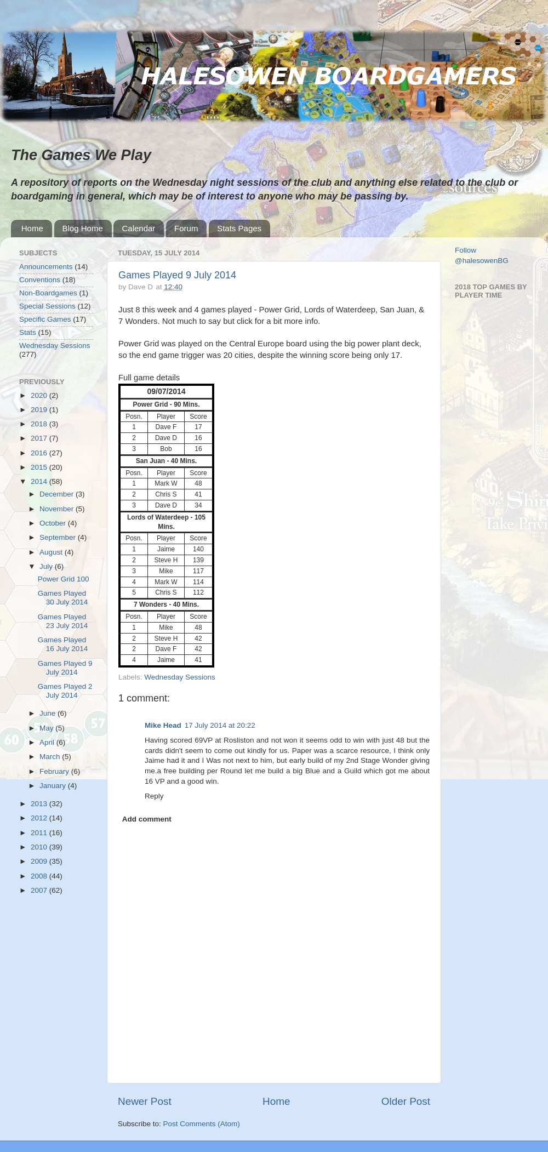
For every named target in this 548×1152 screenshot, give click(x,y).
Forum (186, 228)
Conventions (39, 280)
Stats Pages (239, 228)
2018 (40, 424)
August (52, 552)
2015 (40, 467)
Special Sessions (47, 306)
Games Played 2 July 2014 (65, 690)
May (47, 728)
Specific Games (45, 319)
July (47, 566)
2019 (40, 410)
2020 (40, 395)
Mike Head (163, 725)
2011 (40, 833)
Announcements (46, 267)
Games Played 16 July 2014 (63, 644)
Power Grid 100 (63, 579)
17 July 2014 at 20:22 (220, 725)
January (53, 786)
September (58, 537)
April (47, 742)
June (48, 713)
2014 (40, 481)
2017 (40, 438)
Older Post (405, 1101)
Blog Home (82, 228)
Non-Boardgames (48, 293)
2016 (40, 453)
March (50, 756)
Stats (27, 332)
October (53, 523)
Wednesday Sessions (179, 677)
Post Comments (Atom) (201, 1124)
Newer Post (145, 1101)
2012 (40, 818)
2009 (40, 861)
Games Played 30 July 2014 (63, 597)
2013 (40, 804)
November (57, 509)
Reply (154, 796)
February (55, 771)
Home (32, 228)
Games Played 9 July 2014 (177, 275)
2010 (40, 847)
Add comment (147, 819)
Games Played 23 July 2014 (63, 621)
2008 (40, 876)
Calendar (138, 228)
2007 (40, 890)
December (57, 494)
